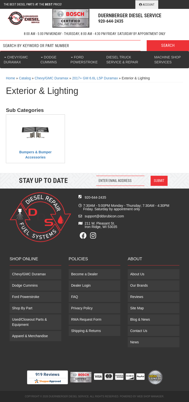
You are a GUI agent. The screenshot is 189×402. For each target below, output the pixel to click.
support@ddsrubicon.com (104, 216)
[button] (94, 45)
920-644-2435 (95, 197)
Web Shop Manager (150, 396)
